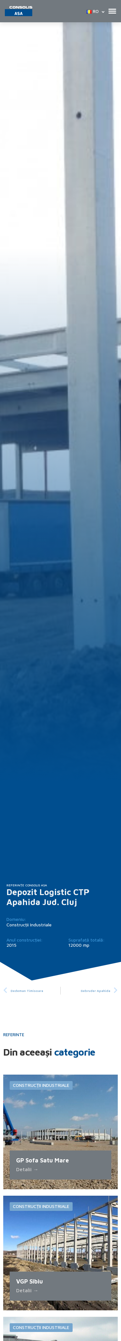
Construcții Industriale (29, 924)
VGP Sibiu (29, 1281)
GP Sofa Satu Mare (42, 1160)
